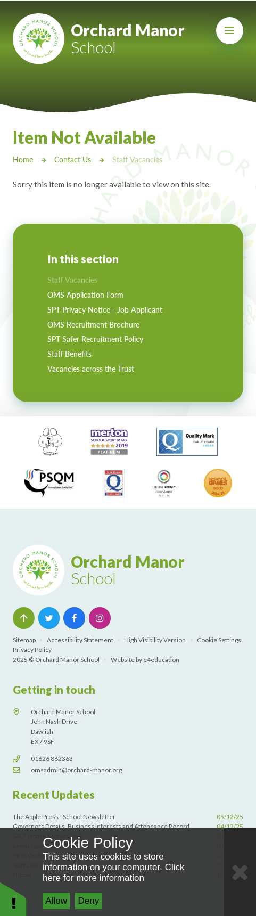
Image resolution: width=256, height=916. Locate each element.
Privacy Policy (32, 649)
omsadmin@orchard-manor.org (76, 769)
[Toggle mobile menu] (229, 30)
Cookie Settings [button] (219, 639)
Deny (89, 901)
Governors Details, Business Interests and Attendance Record (128, 826)
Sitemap (24, 639)
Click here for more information (113, 872)
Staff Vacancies (137, 159)
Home (23, 159)
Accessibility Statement (80, 639)
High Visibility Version (155, 639)
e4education (161, 659)
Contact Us (72, 159)
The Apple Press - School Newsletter (128, 816)
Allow (56, 901)
